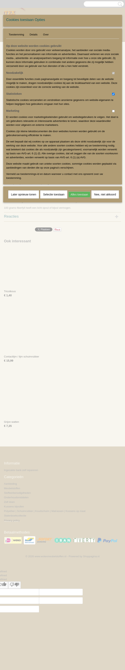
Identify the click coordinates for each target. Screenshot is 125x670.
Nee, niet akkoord (105, 194)
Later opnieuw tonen (23, 194)
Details (34, 34)
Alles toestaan (79, 194)
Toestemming (16, 34)
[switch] (113, 73)
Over (46, 34)
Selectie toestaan (53, 194)
